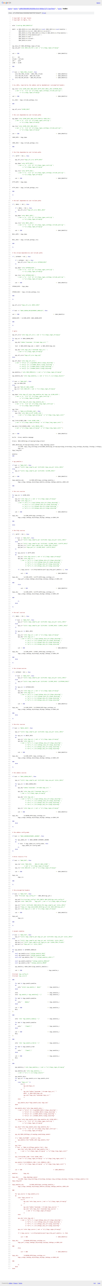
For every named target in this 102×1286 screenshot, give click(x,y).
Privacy (15, 1283)
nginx (10, 9)
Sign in (98, 3)
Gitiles (10, 1283)
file (44, 13)
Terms (20, 1283)
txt (95, 1283)
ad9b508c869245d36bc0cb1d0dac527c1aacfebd (37, 9)
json (98, 1283)
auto (60, 9)
